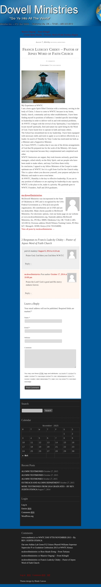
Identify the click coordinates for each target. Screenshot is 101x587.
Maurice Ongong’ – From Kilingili (36, 32)
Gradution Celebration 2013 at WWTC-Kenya (54, 550)
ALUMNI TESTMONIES (32, 482)
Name (27, 318)
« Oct (25, 458)
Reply (28, 264)
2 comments (50, 61)
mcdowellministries (57, 42)
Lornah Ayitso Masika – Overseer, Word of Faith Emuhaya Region (51, 35)
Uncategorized (55, 65)
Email (27, 328)
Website (27, 338)
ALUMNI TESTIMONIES (32, 474)
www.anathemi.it (28, 540)
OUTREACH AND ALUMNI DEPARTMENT (40, 486)
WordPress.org (27, 519)
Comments (27, 515)
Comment (27, 348)
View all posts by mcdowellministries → (38, 229)
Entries (26, 511)
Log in (24, 508)
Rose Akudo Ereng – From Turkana (55, 555)
